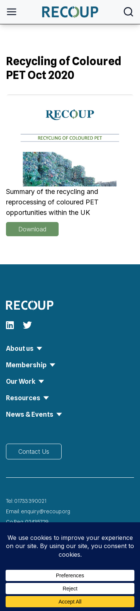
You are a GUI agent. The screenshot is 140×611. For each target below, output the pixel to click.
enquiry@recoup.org (45, 511)
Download (32, 229)
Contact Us (33, 451)
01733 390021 (30, 501)
